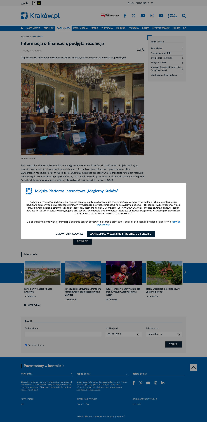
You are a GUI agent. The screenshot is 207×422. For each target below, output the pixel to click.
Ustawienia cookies (69, 234)
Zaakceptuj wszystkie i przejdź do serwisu (120, 234)
